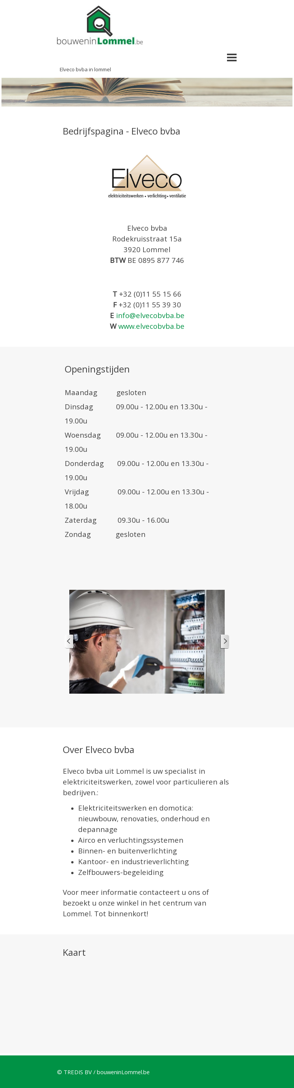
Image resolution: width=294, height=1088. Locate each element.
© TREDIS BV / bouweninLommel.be (103, 1072)
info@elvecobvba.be (150, 315)
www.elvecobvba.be (151, 326)
